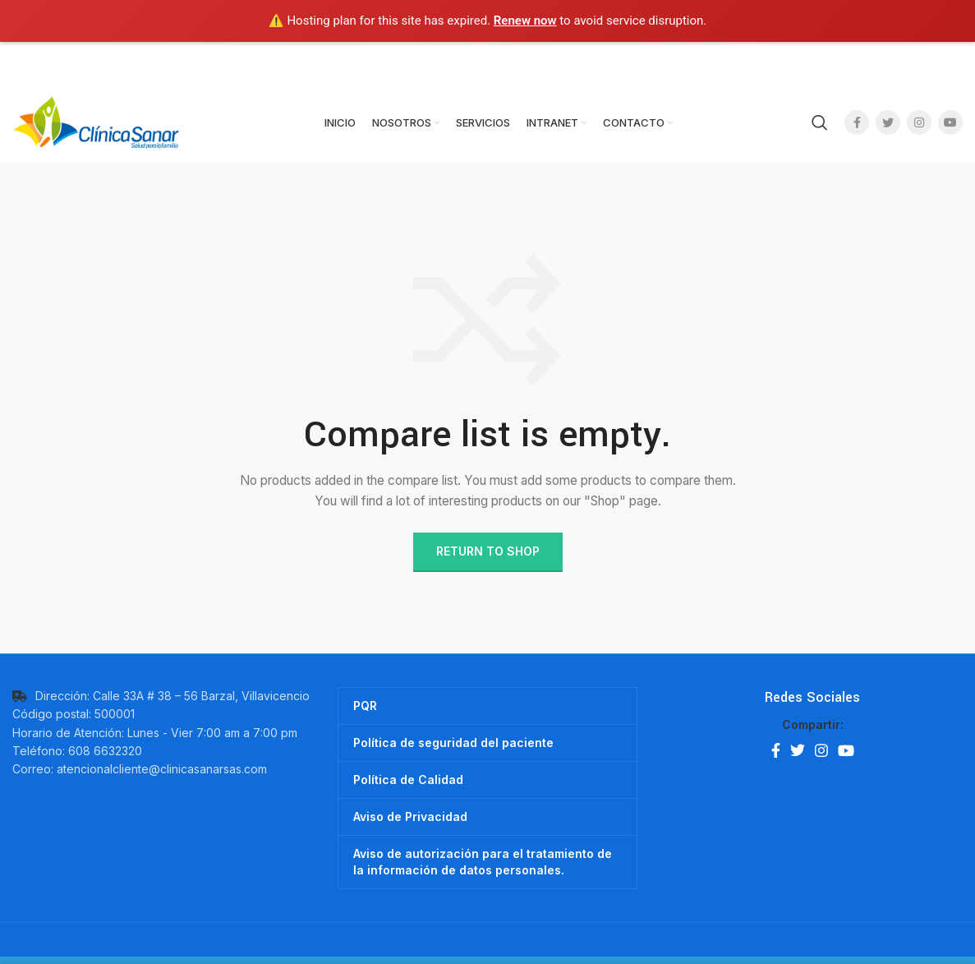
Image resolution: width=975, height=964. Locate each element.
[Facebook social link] (856, 120)
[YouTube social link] (950, 120)
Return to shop (488, 548)
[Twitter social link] (888, 120)
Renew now (525, 20)
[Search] (819, 120)
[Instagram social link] (919, 120)
